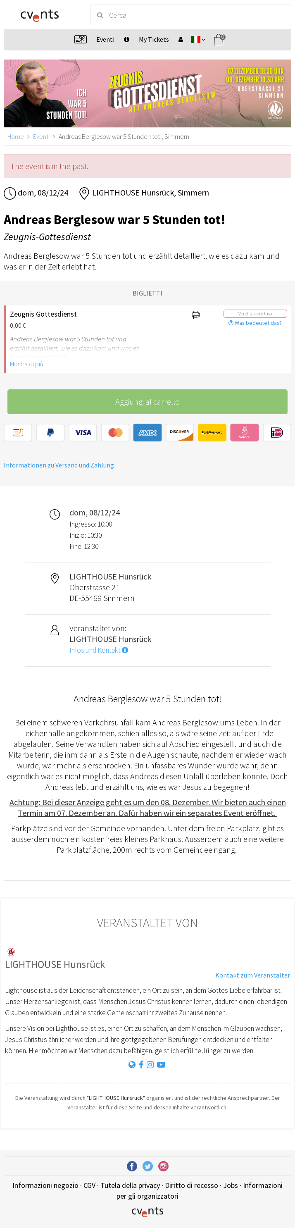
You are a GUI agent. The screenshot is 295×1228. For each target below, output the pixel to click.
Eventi (41, 136)
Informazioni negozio (45, 1185)
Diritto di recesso (191, 1185)
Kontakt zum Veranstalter (252, 975)
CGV (89, 1185)
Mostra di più (26, 364)
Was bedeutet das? (255, 323)
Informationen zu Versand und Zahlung (59, 465)
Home (15, 136)
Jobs (230, 1185)
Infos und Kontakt (98, 650)
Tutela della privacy (130, 1185)
